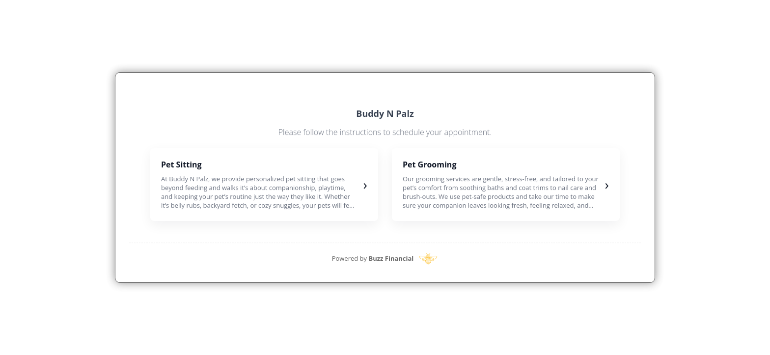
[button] (264, 184)
